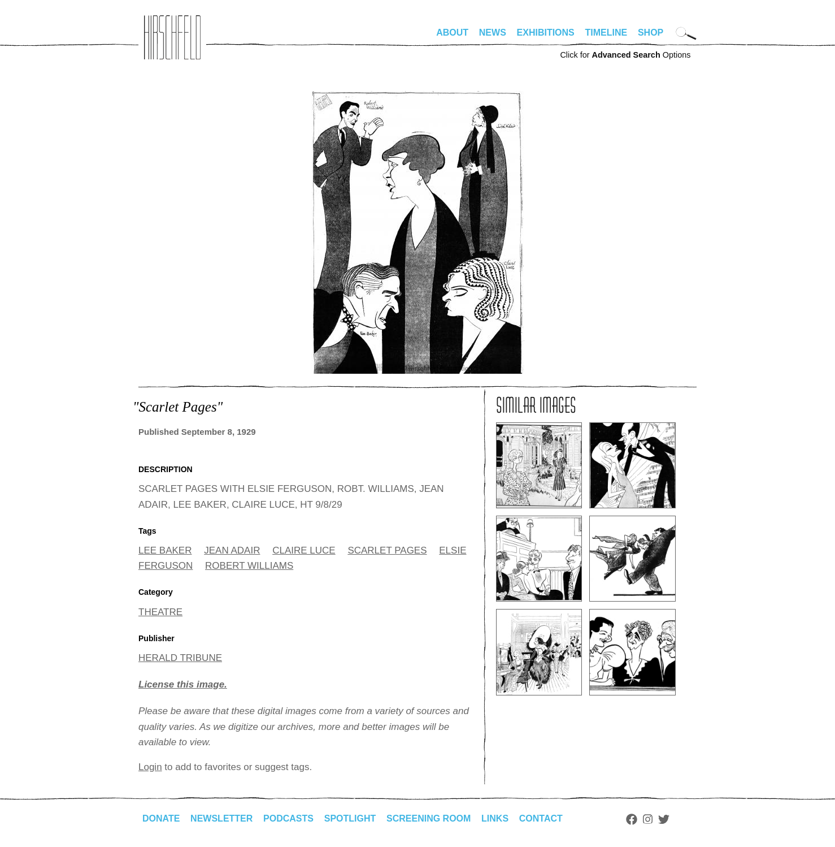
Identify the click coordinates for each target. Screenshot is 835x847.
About (452, 32)
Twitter (663, 819)
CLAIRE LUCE (303, 550)
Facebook (631, 819)
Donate (161, 818)
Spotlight (350, 818)
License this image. (182, 684)
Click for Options (625, 54)
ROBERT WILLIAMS (249, 565)
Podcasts (288, 818)
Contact (541, 818)
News (492, 32)
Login (150, 767)
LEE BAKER (165, 550)
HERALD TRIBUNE (180, 657)
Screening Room (428, 818)
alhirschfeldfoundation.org (172, 37)
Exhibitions (546, 32)
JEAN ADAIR (232, 550)
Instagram (648, 819)
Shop (650, 32)
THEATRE (160, 612)
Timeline (606, 32)
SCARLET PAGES (387, 550)
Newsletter (221, 818)
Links (494, 818)
